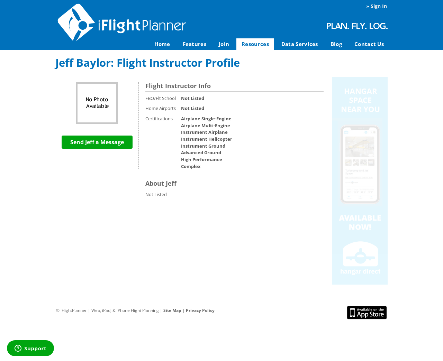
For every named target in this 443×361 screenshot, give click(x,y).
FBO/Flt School (160, 98)
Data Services (299, 43)
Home (162, 43)
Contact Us (369, 43)
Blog (336, 43)
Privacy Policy (200, 310)
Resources (255, 43)
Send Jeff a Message (97, 142)
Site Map (172, 310)
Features (194, 43)
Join (224, 43)
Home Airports (160, 108)
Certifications (159, 118)
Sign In (379, 6)
